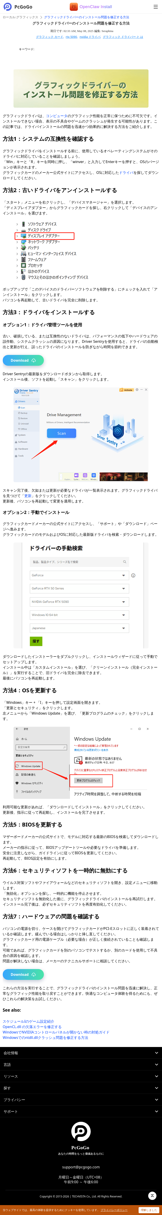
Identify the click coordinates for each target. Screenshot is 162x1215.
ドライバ (126, 172)
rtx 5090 (71, 37)
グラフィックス (27, 17)
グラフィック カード (49, 37)
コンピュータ (57, 115)
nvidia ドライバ (90, 37)
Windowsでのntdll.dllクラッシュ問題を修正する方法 (45, 1037)
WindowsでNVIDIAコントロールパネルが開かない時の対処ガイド (56, 1032)
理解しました (149, 1210)
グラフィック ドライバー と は (123, 37)
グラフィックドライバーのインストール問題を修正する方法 (86, 17)
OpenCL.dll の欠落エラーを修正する (32, 1026)
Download (23, 360)
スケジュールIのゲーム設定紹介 (28, 1021)
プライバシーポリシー (114, 1210)
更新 (28, 495)
